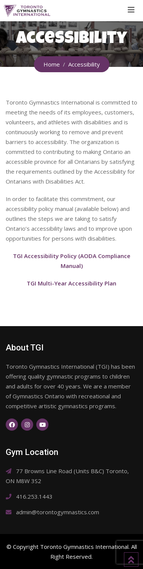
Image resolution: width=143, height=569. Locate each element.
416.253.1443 (34, 496)
